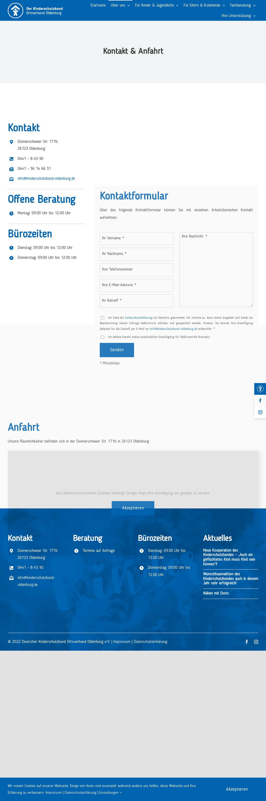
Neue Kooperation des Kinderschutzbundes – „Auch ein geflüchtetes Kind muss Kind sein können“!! (229, 557)
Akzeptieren (133, 706)
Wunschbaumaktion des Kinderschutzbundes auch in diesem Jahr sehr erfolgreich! (230, 578)
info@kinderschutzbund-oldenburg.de (46, 249)
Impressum (122, 642)
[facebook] (247, 642)
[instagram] (256, 642)
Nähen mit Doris (216, 593)
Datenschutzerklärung (150, 642)
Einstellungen (110, 792)
